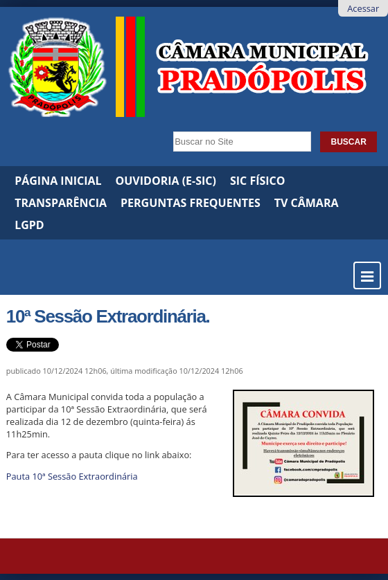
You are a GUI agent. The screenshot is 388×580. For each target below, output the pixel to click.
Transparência (61, 202)
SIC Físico (257, 180)
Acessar (363, 8)
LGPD (29, 225)
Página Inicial (58, 180)
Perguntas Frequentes (191, 202)
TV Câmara (306, 202)
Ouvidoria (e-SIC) (166, 180)
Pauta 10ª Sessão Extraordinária (72, 476)
